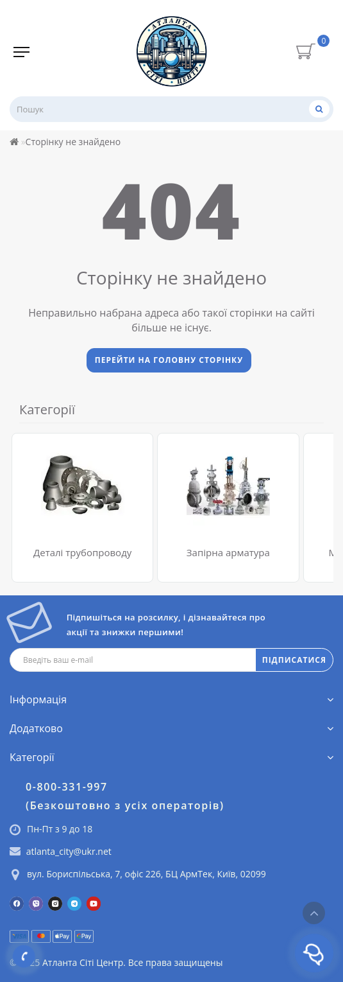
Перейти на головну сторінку (169, 360)
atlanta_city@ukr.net (69, 851)
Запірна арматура (228, 552)
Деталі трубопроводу (82, 552)
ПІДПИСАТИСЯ (294, 659)
